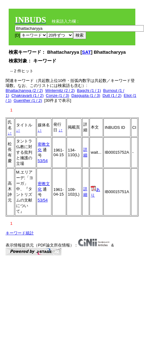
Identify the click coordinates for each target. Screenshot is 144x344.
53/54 (43, 160)
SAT (86, 52)
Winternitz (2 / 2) (60, 90)
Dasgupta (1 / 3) (85, 95)
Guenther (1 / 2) (28, 100)
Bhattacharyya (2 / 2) (24, 90)
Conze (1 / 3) (57, 95)
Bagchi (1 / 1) (89, 90)
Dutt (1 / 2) (112, 95)
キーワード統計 (20, 233)
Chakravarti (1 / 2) (27, 95)
